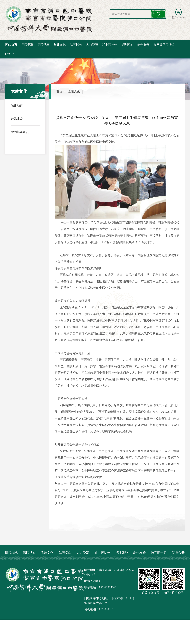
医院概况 (27, 44)
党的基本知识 (20, 131)
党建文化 (60, 44)
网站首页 (11, 44)
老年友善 (143, 44)
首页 (59, 91)
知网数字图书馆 (164, 44)
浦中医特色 (109, 44)
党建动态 (17, 105)
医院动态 (43, 44)
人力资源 (92, 44)
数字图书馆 (159, 553)
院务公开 (11, 53)
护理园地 (127, 44)
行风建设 (17, 118)
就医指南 (76, 44)
